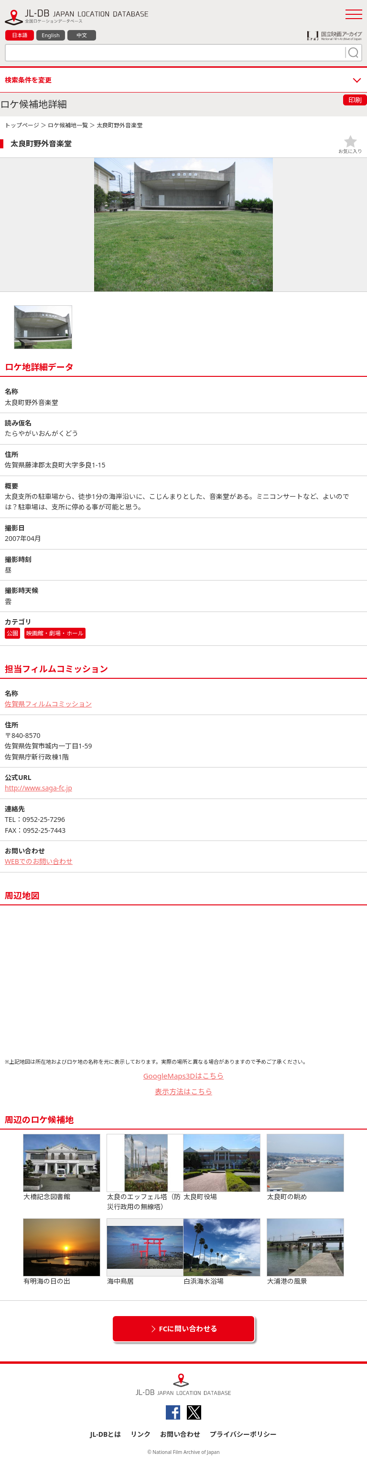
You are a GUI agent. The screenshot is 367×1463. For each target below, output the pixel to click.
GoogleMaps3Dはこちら (183, 1075)
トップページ (22, 125)
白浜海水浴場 (222, 1252)
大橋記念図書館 (61, 1167)
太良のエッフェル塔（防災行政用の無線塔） (145, 1172)
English (50, 35)
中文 (81, 35)
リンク (140, 1434)
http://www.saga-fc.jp (38, 787)
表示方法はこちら (183, 1091)
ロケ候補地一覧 (68, 125)
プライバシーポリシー (243, 1434)
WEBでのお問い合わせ (39, 861)
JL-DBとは (105, 1434)
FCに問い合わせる (188, 1328)
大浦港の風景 (305, 1252)
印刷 (355, 99)
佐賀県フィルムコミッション (48, 703)
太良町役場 (222, 1167)
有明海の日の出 (61, 1252)
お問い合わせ (180, 1434)
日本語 (20, 35)
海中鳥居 (145, 1252)
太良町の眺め (305, 1167)
